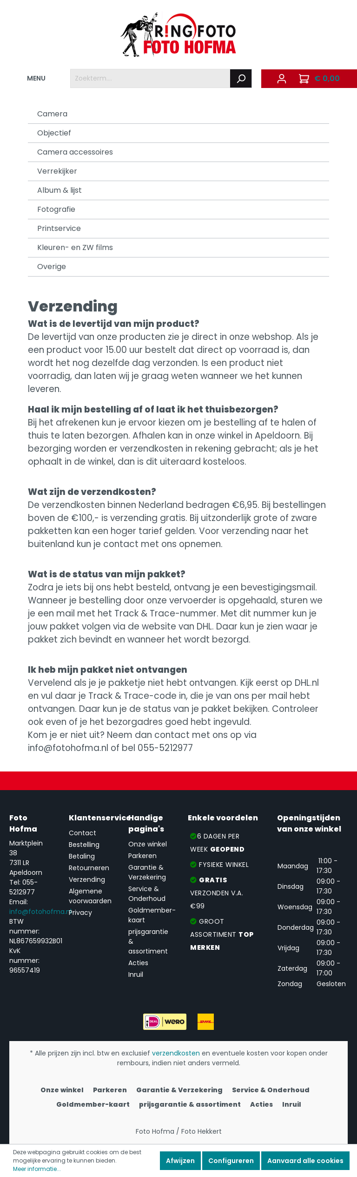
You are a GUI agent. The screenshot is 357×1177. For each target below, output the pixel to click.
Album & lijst (59, 190)
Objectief (54, 133)
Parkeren (142, 855)
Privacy (80, 912)
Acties (138, 962)
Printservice (59, 228)
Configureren (231, 1160)
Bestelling (84, 844)
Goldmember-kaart (93, 1104)
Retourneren (89, 868)
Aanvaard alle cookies (305, 1160)
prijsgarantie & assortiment (190, 1104)
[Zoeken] (241, 78)
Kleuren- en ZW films (75, 247)
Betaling (82, 856)
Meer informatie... (37, 1169)
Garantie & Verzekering (147, 872)
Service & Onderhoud (146, 893)
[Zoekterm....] (150, 78)
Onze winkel (147, 844)
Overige (51, 266)
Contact (82, 833)
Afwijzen (180, 1160)
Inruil (135, 974)
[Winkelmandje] (320, 78)
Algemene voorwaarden (90, 896)
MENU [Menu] (30, 76)
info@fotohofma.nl (40, 911)
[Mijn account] (282, 78)
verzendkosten (176, 1053)
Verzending (87, 879)
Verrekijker (57, 171)
